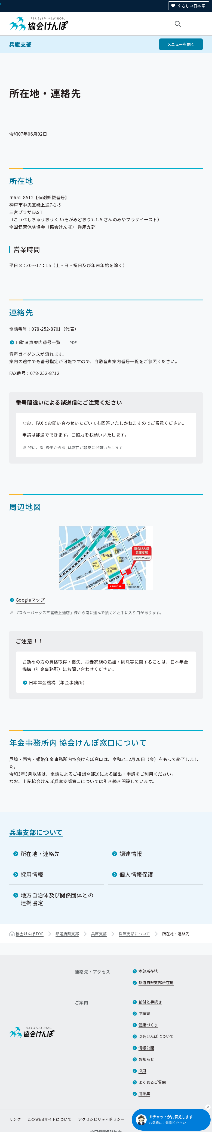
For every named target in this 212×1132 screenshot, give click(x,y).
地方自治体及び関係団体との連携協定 (57, 899)
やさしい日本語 (191, 5)
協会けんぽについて (156, 1036)
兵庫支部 (20, 44)
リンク (15, 1119)
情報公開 (146, 1047)
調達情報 (130, 854)
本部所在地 (148, 971)
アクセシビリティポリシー (101, 1119)
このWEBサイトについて (49, 1119)
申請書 (144, 1013)
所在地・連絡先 (40, 854)
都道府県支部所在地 (156, 982)
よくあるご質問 (152, 1082)
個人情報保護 (136, 874)
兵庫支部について (36, 832)
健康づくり (148, 1025)
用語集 (144, 1093)
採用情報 (32, 874)
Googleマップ (30, 599)
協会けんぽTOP (30, 933)
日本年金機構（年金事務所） (58, 682)
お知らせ (146, 1059)
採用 (142, 1070)
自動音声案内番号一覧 (47, 342)
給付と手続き (150, 1002)
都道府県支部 (67, 933)
